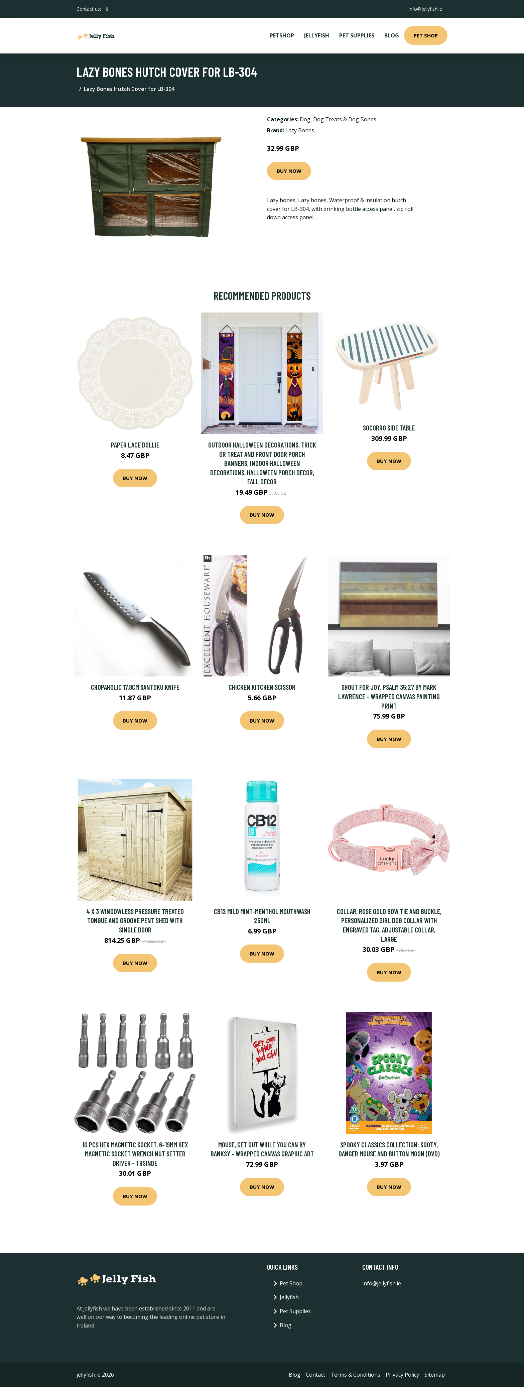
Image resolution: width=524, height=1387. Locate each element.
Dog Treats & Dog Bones (344, 119)
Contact (315, 1374)
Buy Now (289, 170)
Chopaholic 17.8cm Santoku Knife (135, 687)
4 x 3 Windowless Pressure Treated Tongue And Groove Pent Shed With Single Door (135, 920)
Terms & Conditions (355, 1374)
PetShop (282, 35)
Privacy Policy (402, 1374)
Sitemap (434, 1374)
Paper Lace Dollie (135, 444)
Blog (391, 35)
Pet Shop (426, 35)
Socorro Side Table (389, 427)
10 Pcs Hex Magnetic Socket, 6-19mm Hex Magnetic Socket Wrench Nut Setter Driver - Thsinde (135, 1153)
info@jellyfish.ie (425, 9)
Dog (305, 119)
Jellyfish (316, 35)
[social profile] (107, 9)
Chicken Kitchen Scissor (262, 687)
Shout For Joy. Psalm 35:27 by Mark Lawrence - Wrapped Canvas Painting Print (389, 696)
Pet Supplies (356, 35)
